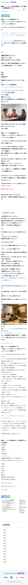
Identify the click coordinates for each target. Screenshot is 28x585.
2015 (4, 559)
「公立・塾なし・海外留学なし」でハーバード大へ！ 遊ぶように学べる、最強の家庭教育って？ (13, 35)
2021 (4, 543)
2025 (4, 532)
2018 (4, 551)
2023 (4, 538)
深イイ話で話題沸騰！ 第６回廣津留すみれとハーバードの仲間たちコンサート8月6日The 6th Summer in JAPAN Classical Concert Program (9, 506)
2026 (4, 530)
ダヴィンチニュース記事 (7, 41)
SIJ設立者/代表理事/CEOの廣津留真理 (11, 90)
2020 (4, 546)
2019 (4, 548)
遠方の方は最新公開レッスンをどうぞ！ (12, 333)
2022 (4, 540)
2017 (4, 554)
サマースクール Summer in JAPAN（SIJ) (12, 87)
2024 (4, 535)
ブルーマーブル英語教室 (10, 328)
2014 (4, 562)
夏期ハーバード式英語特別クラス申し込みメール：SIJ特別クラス (13, 417)
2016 (4, 556)
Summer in (8, 2)
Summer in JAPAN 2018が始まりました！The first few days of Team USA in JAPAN (22, 506)
